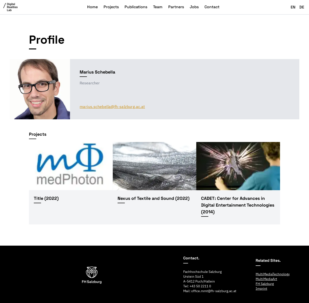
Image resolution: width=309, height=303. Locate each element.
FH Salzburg (265, 284)
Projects (111, 6)
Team (157, 6)
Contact (211, 6)
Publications (136, 6)
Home (92, 6)
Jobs (194, 6)
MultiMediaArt (266, 279)
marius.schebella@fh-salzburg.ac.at (112, 106)
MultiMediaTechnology (273, 274)
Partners (176, 6)
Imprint (261, 288)
